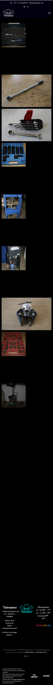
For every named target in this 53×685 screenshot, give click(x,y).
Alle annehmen (34, 676)
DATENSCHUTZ (40, 652)
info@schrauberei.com (36, 3)
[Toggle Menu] (49, 13)
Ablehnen (46, 676)
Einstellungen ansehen (8, 683)
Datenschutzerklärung (18, 679)
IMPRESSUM (29, 652)
